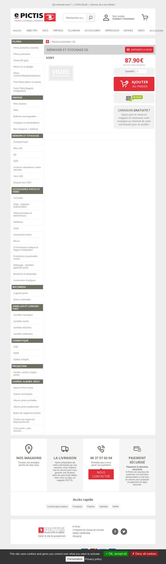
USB (15, 346)
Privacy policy (93, 559)
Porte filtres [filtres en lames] (27, 81)
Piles (15, 109)
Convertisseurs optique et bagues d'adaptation (25, 248)
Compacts (77, 506)
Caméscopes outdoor (57, 506)
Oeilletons (18, 221)
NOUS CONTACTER (101, 474)
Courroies (18, 197)
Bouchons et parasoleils (24, 273)
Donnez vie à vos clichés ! (103, 4)
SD (14, 154)
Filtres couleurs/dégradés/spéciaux (26, 74)
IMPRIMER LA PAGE (139, 49)
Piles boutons (19, 103)
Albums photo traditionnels (26, 406)
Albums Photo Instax (23, 387)
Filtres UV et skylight (23, 66)
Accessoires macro (22, 234)
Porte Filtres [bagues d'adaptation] (23, 89)
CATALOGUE (81, 4)
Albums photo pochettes (25, 400)
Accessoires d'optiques (24, 280)
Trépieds (57, 30)
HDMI (16, 353)
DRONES (125, 30)
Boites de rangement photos (27, 412)
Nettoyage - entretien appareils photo (23, 266)
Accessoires (90, 30)
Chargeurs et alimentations (26, 122)
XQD (15, 160)
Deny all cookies (144, 553)
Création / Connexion (123, 19)
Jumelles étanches (22, 327)
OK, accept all (116, 553)
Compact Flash (20, 141)
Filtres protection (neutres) (26, 47)
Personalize (75, 559)
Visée (16, 228)
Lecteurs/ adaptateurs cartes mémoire (27, 168)
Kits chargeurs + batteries (25, 129)
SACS (44, 30)
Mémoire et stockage (61, 41)
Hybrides (103, 506)
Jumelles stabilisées (23, 333)
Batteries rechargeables (24, 116)
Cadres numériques (22, 393)
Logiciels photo (20, 293)
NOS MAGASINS (28, 457)
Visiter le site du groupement (51, 536)
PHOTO (17, 30)
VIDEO (138, 30)
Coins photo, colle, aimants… (22, 429)
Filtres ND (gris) (21, 60)
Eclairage (72, 30)
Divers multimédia (22, 299)
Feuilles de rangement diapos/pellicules (24, 420)
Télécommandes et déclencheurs (22, 214)
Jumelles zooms (21, 321)
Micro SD (17, 148)
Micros (16, 240)
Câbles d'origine (21, 359)
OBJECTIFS (30, 30)
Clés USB (18, 176)
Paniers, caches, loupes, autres (25, 373)
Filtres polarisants (21, 54)
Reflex (116, 506)
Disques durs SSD (22, 182)
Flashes (91, 506)
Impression (109, 30)
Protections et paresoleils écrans (25, 257)
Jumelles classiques (23, 314)
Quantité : (130, 71)
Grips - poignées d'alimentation (21, 205)
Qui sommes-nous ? (62, 4)
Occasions (152, 30)
